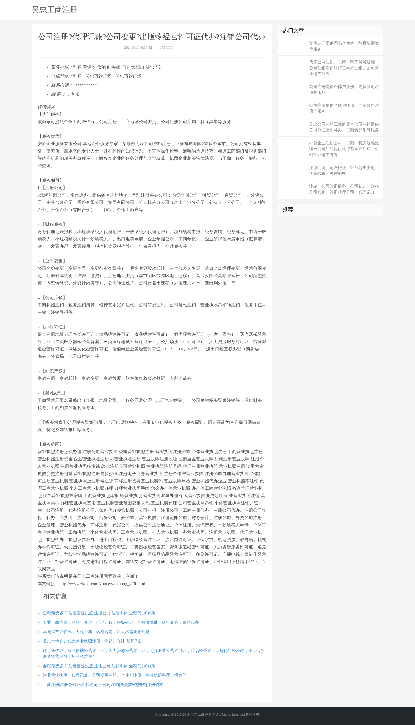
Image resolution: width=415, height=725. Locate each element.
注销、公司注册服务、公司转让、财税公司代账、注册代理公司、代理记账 (344, 189)
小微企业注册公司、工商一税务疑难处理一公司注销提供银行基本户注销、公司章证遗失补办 (344, 149)
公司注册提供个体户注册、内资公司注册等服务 (344, 89)
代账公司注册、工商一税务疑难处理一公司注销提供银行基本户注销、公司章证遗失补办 (344, 68)
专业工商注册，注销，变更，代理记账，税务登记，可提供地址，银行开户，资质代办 (121, 622)
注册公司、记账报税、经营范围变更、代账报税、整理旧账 (344, 170)
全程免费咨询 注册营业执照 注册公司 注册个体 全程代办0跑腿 (99, 613)
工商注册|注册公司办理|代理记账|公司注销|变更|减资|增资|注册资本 (103, 684)
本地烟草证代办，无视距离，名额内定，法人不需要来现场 (96, 632)
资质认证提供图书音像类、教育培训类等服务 (344, 46)
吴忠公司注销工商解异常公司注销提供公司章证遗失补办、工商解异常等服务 (344, 127)
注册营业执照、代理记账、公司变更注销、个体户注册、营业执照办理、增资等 (115, 675)
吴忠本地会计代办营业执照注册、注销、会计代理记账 (92, 641)
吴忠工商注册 (54, 9)
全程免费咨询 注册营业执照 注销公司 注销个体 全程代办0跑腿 (99, 666)
